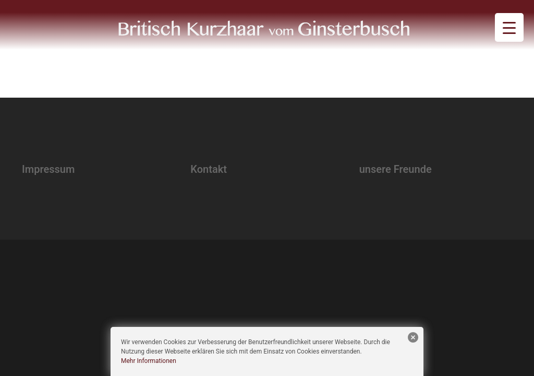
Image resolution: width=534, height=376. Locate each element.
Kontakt (208, 169)
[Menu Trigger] (509, 27)
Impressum (48, 169)
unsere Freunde (395, 169)
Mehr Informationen (148, 361)
